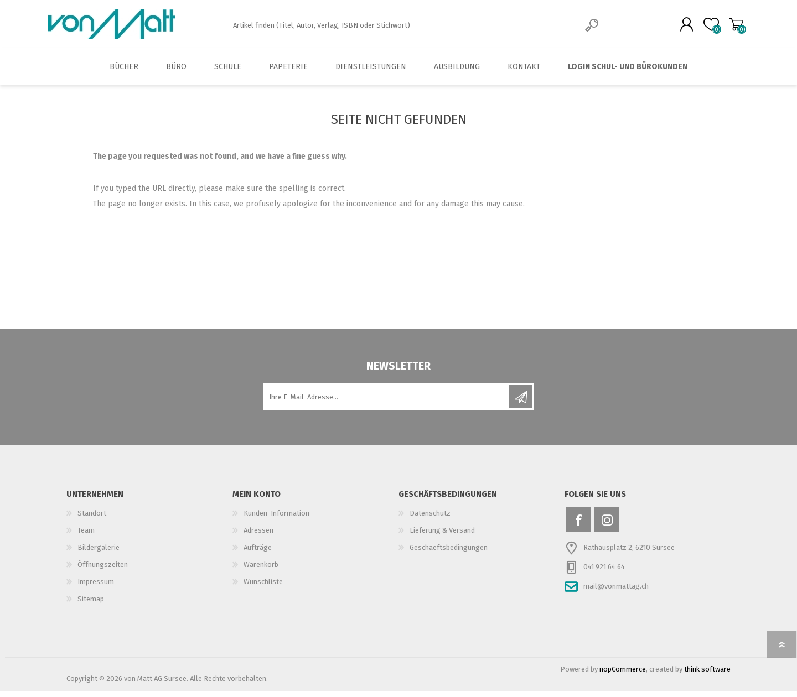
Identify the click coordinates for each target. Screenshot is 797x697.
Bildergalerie (98, 553)
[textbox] (404, 27)
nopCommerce (622, 675)
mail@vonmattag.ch (616, 592)
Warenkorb (732, 27)
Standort (91, 519)
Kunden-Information (276, 519)
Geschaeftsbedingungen (449, 553)
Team (86, 536)
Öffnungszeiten (102, 570)
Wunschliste (263, 588)
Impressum (95, 588)
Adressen (258, 536)
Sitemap (90, 605)
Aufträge (258, 553)
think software (707, 675)
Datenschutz (430, 519)
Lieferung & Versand (442, 536)
